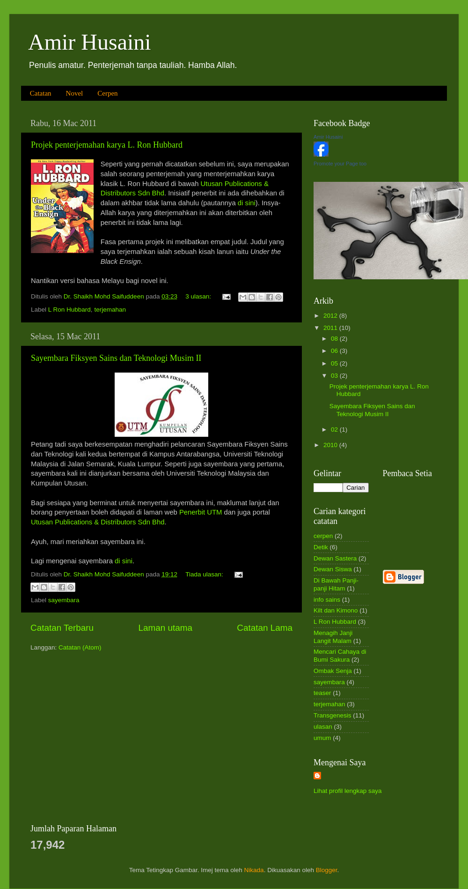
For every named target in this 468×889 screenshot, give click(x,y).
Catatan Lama (264, 628)
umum (322, 737)
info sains (327, 599)
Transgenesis (332, 715)
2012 (331, 315)
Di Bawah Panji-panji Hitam (336, 584)
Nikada (254, 870)
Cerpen (107, 93)
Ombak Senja (333, 670)
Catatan (40, 93)
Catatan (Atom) (80, 647)
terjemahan (110, 309)
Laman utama (165, 628)
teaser (322, 692)
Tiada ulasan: (205, 574)
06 (335, 350)
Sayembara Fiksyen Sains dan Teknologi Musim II (116, 358)
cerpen (323, 535)
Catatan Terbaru (62, 628)
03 (335, 375)
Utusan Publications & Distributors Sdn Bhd (97, 522)
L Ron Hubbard (69, 309)
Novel (74, 93)
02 (335, 429)
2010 (331, 444)
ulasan (323, 726)
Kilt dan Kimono (336, 610)
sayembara (64, 600)
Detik (321, 547)
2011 (331, 327)
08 (335, 338)
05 (335, 363)
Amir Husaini (89, 42)
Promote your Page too (340, 163)
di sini (247, 203)
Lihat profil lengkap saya (348, 790)
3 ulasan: (199, 296)
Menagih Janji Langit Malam (333, 636)
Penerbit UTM (200, 512)
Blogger (326, 870)
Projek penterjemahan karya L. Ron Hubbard (107, 144)
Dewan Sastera (335, 558)
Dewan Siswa (333, 569)
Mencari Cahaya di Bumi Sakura (340, 655)
